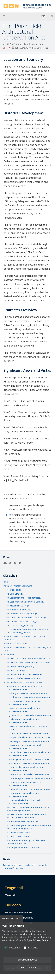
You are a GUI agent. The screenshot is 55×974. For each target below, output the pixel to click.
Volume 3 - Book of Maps (16, 643)
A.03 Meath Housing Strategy (20, 666)
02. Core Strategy (14, 593)
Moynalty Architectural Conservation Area (29, 741)
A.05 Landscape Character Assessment (24, 674)
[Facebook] (15, 563)
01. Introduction (13, 589)
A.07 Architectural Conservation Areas (24, 682)
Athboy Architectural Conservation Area (28, 693)
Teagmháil (10, 895)
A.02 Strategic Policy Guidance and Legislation (28, 662)
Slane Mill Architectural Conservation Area (29, 774)
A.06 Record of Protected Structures (23, 678)
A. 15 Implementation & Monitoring (23, 847)
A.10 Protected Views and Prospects (23, 821)
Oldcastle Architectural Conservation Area (29, 763)
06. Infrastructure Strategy (18, 609)
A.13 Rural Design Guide (17, 836)
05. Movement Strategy (17, 605)
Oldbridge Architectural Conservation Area (29, 759)
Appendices (9, 654)
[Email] (5, 563)
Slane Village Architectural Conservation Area (30, 778)
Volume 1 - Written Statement (18, 585)
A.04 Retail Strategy (15, 670)
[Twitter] (10, 563)
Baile (6, 581)
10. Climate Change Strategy (19, 625)
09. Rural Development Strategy (21, 621)
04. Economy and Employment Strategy (25, 601)
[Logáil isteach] (51, 16)
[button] (43, 16)
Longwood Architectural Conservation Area (29, 737)
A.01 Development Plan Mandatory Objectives (28, 658)
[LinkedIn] (20, 563)
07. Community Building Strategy (21, 613)
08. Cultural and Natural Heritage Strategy (26, 617)
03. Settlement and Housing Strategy (23, 597)
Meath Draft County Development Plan (23, 44)
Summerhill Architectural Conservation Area (29, 789)
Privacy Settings (11, 918)
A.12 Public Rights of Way (18, 832)
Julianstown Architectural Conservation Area (30, 715)
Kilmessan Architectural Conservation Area (29, 733)
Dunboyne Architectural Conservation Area (29, 697)
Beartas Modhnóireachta (18, 912)
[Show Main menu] (4, 16)
